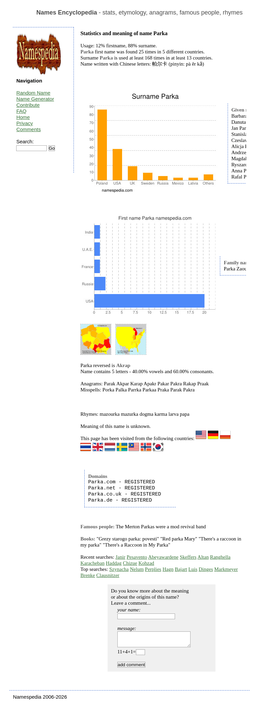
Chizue (130, 563)
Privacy (24, 123)
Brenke (87, 575)
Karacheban (92, 563)
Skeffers (188, 557)
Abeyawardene (163, 557)
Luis (193, 569)
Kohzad (146, 563)
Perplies (153, 569)
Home (23, 117)
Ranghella (220, 557)
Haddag (114, 563)
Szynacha (118, 569)
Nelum (137, 569)
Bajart (181, 569)
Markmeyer (226, 569)
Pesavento (136, 557)
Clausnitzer (107, 575)
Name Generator (35, 99)
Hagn (168, 569)
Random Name (33, 93)
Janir (120, 557)
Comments (28, 129)
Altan (203, 557)
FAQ (21, 111)
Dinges (206, 569)
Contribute (27, 105)
